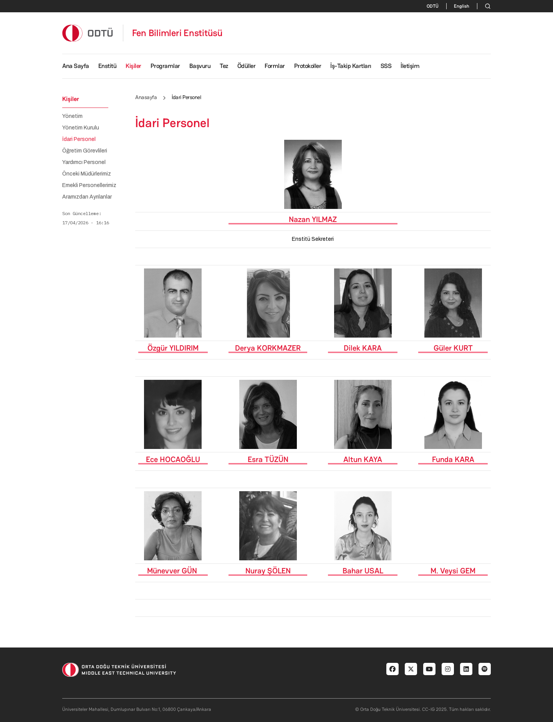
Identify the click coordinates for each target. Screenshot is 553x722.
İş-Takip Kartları (350, 66)
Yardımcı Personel (84, 162)
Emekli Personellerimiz (89, 185)
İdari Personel (79, 139)
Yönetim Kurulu (80, 128)
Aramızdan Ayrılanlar (87, 197)
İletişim (410, 66)
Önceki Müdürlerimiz (86, 174)
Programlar (165, 66)
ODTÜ (433, 6)
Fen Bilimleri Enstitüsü (177, 33)
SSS (386, 66)
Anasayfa (146, 97)
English (461, 6)
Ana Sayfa (75, 66)
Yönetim (72, 116)
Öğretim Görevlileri (84, 151)
